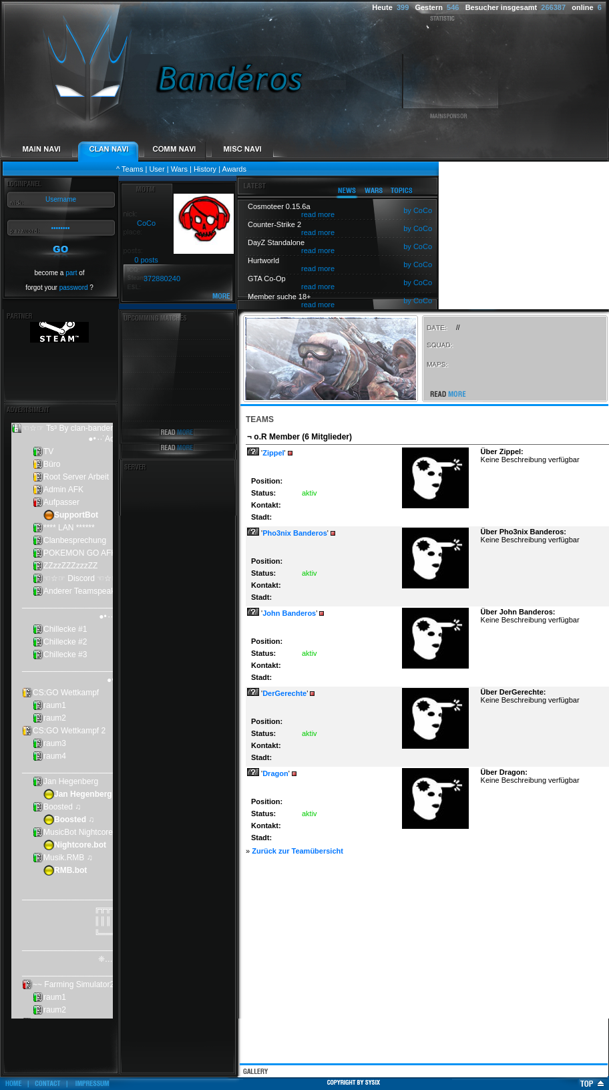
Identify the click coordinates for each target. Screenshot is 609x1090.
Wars (179, 169)
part (71, 273)
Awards (234, 169)
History (205, 169)
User (156, 169)
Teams (132, 169)
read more (318, 214)
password (73, 287)
